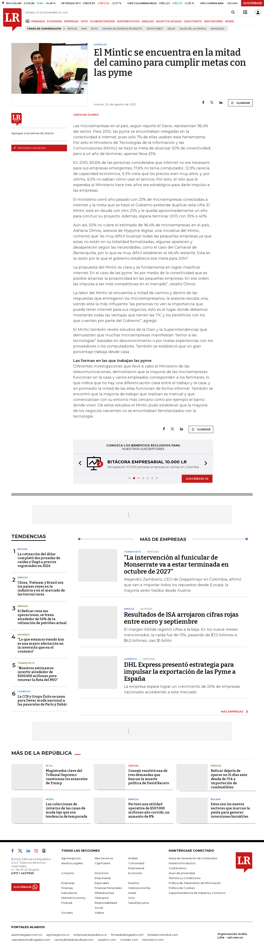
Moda (49, 799)
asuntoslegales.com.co (26, 934)
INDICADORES (213, 21)
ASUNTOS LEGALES (169, 21)
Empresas (67, 883)
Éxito (94, 28)
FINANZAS (38, 21)
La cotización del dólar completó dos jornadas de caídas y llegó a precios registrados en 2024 (39, 560)
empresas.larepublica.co (90, 934)
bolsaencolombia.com (163, 934)
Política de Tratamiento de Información (195, 883)
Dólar (171, 28)
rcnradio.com (129, 939)
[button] (78, 463)
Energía (23, 577)
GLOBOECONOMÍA (102, 21)
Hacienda (24, 634)
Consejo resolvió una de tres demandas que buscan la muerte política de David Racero (148, 777)
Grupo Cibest (154, 28)
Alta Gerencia (104, 858)
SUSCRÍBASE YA (197, 478)
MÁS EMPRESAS (232, 711)
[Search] (233, 12)
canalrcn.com (107, 939)
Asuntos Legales (72, 863)
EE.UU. (49, 765)
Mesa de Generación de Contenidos (193, 858)
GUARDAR (240, 102)
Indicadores (69, 892)
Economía (135, 873)
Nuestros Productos (182, 863)
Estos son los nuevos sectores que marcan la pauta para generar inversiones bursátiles (230, 810)
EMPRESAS (71, 21)
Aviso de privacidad (182, 873)
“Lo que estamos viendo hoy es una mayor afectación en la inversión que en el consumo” (41, 645)
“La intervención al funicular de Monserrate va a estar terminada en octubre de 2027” (176, 564)
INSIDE (229, 21)
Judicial (133, 765)
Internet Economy (73, 897)
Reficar (72, 28)
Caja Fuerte (102, 863)
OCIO (84, 21)
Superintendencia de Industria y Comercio (197, 892)
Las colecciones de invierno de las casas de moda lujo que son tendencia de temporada (66, 810)
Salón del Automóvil (192, 28)
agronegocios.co (58, 934)
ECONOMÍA (54, 21)
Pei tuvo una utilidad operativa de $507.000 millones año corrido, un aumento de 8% (149, 810)
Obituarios (102, 897)
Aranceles (217, 28)
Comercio (24, 691)
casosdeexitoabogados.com (30, 939)
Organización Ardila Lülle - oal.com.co (232, 935)
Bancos (133, 799)
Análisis (133, 858)
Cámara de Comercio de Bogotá (122, 28)
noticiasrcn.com (153, 939)
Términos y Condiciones (184, 878)
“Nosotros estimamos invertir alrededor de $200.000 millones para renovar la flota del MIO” (38, 674)
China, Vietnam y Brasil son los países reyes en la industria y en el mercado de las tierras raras (41, 588)
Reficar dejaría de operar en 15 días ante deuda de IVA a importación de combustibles (229, 779)
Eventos (133, 883)
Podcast (66, 902)
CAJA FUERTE (193, 21)
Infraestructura (104, 892)
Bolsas (22, 549)
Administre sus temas (29, 147)
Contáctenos (177, 868)
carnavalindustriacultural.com (73, 939)
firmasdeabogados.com (127, 934)
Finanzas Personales (108, 888)
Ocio (131, 897)
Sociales (67, 912)
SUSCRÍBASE (252, 3)
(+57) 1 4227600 (22, 873)
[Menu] (28, 21)
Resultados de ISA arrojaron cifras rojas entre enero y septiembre (181, 618)
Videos (99, 912)
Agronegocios (70, 858)
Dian (84, 28)
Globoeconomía (139, 888)
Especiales (102, 883)
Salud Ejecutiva (138, 902)
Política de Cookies (182, 888)
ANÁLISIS (148, 21)
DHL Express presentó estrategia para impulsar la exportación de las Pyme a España (180, 671)
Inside (132, 892)
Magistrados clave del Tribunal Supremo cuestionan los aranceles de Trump (67, 777)
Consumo (67, 873)
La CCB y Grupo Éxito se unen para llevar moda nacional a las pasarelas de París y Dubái (42, 700)
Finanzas (67, 888)
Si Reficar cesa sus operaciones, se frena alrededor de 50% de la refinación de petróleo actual (42, 617)
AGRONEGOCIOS (128, 21)
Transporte (26, 663)
